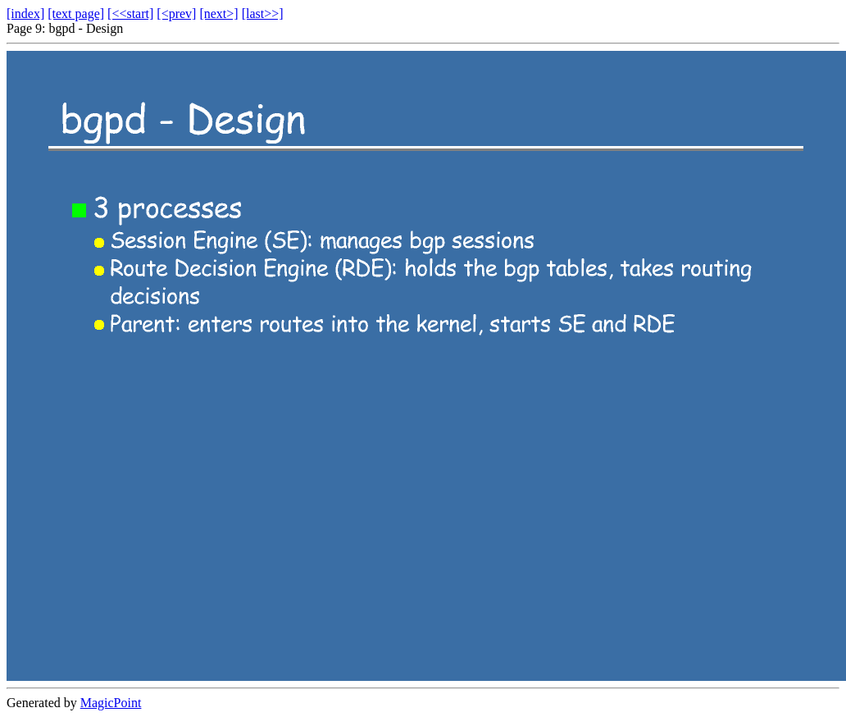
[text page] (76, 14)
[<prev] (176, 14)
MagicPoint (111, 703)
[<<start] (130, 14)
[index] (25, 14)
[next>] (218, 14)
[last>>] (263, 14)
